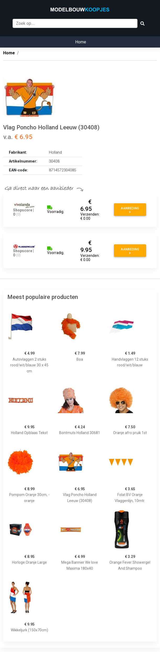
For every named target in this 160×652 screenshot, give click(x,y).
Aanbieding (130, 210)
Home (80, 41)
